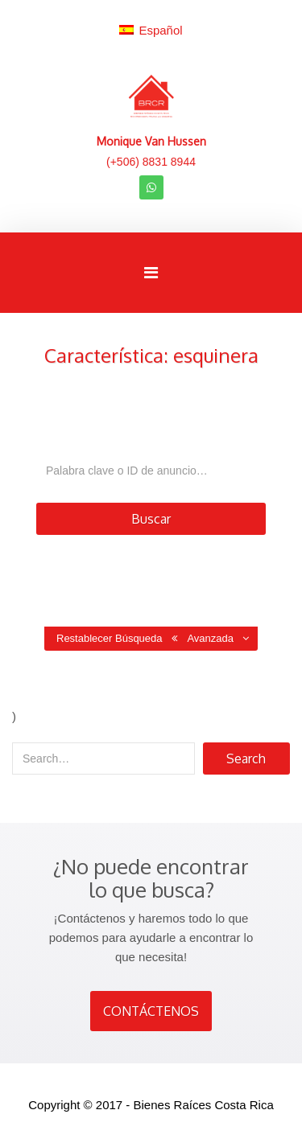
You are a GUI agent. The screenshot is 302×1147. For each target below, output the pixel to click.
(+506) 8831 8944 (151, 161)
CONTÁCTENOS (151, 1011)
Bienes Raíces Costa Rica (204, 1105)
